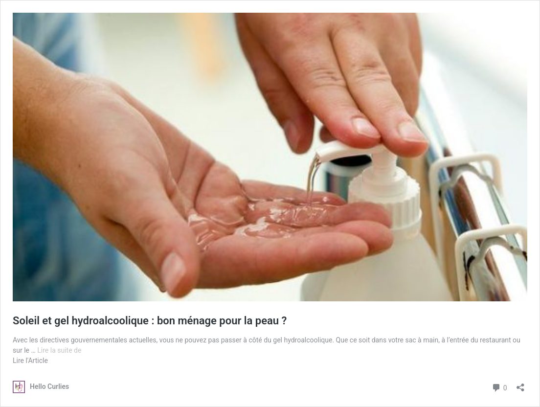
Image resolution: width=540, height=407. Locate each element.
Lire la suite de (59, 350)
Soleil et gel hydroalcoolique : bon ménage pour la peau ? (150, 321)
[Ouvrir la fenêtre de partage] (520, 384)
